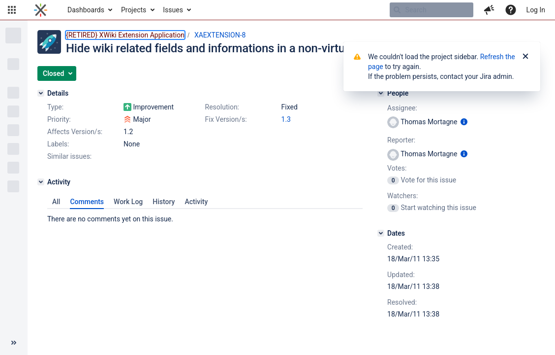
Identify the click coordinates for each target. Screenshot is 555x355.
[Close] (525, 57)
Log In (535, 10)
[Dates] (380, 233)
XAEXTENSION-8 (220, 35)
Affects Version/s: (74, 132)
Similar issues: (69, 156)
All (56, 202)
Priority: (59, 119)
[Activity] (40, 181)
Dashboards (85, 10)
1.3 (286, 119)
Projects (133, 10)
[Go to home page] (41, 10)
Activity (196, 202)
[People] (380, 93)
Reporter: (401, 140)
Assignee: (402, 108)
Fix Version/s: (226, 119)
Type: (55, 107)
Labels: (58, 144)
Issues (173, 10)
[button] (12, 10)
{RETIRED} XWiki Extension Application (125, 35)
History (164, 202)
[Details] (40, 93)
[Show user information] (464, 122)
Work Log (128, 202)
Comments (87, 202)
